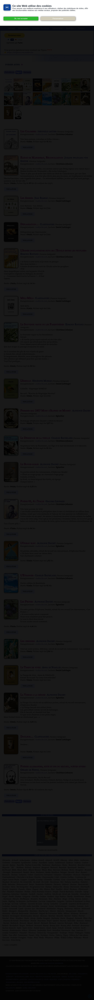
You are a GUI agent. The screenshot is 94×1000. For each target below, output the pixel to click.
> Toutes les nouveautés (47, 850)
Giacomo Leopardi (54, 501)
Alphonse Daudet (81, 410)
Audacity (9, 977)
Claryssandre (47, 224)
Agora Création (29, 988)
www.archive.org (24, 985)
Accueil (11, 28)
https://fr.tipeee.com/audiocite (20, 52)
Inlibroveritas (12, 980)
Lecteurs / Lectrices (40, 28)
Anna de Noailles (51, 667)
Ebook (64, 977)
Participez (70, 28)
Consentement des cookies (17, 974)
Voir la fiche (27, 147)
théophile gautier (47, 131)
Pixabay (20, 982)
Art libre (72, 974)
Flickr (70, 977)
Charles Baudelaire (61, 438)
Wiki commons (64, 980)
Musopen (53, 980)
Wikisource (11, 982)
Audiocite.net (41, 134)
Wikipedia (75, 980)
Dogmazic (56, 977)
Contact (81, 28)
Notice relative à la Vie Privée (43, 974)
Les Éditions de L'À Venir (38, 980)
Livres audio (23, 28)
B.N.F (32, 977)
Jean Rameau (41, 198)
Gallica (78, 977)
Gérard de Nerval (29, 770)
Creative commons (43, 977)
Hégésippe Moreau (42, 381)
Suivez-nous (57, 28)
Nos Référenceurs (32, 982)
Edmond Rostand (29, 254)
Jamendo (23, 980)
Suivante (27, 72)
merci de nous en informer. (51, 963)
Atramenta (82, 974)
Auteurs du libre (22, 977)
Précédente (9, 72)
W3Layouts (10, 988)
